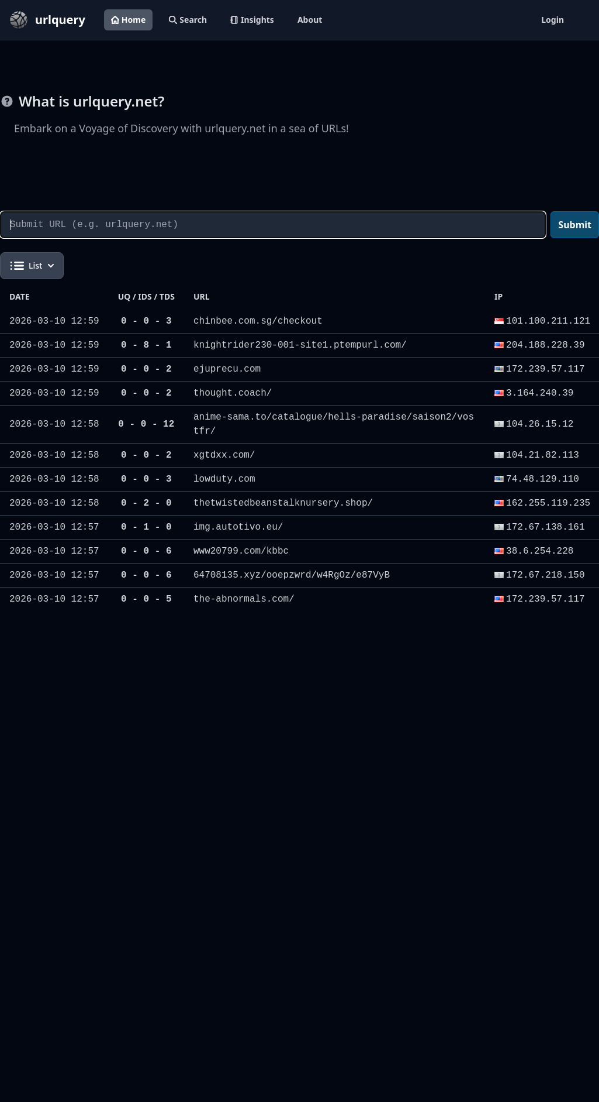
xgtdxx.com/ (224, 455)
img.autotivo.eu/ (238, 527)
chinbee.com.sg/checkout (258, 321)
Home (128, 19)
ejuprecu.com (227, 369)
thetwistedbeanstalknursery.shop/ (283, 503)
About (309, 19)
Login (552, 19)
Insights (252, 19)
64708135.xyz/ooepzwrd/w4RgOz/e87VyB (291, 575)
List (32, 266)
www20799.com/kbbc (241, 551)
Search (188, 19)
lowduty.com (224, 479)
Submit (574, 224)
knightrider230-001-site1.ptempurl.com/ (300, 345)
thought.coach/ (232, 393)
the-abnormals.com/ (244, 599)
